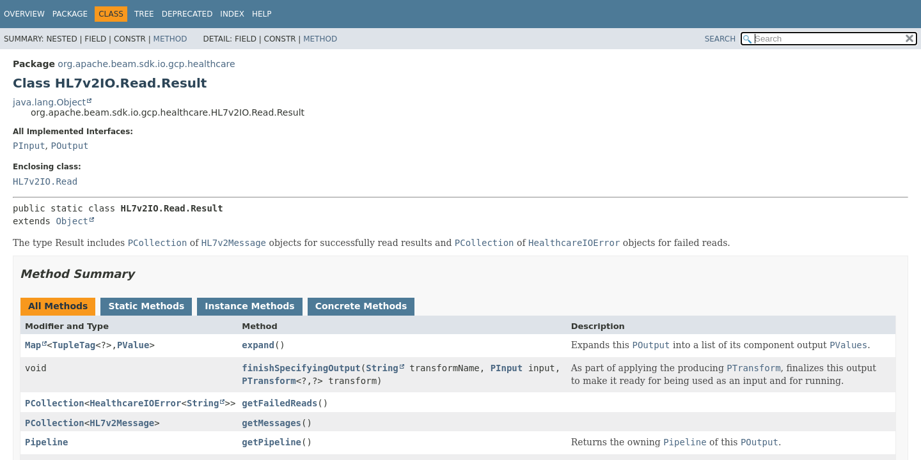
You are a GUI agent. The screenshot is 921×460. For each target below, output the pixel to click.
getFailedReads (279, 403)
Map (33, 345)
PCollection (54, 403)
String (382, 368)
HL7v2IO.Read (45, 181)
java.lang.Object (49, 102)
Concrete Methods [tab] (361, 306)
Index (232, 14)
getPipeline (271, 442)
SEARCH (720, 38)
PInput (29, 146)
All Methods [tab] (58, 306)
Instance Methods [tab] (249, 306)
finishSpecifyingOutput (301, 368)
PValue (133, 345)
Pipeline (46, 442)
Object (72, 221)
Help (262, 14)
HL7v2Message (122, 423)
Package (70, 14)
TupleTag (73, 345)
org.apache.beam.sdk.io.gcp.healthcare (146, 64)
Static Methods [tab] (146, 306)
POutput (69, 146)
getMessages (271, 423)
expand (258, 345)
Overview (24, 14)
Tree (144, 14)
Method (170, 38)
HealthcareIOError (135, 403)
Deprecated (187, 14)
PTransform (268, 381)
